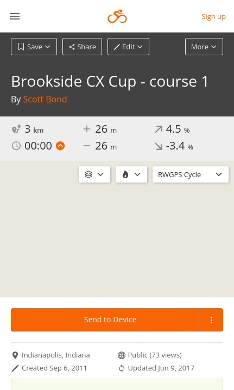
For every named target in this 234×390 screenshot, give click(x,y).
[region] (117, 229)
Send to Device (110, 319)
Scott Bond (45, 99)
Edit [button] (128, 46)
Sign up (213, 16)
